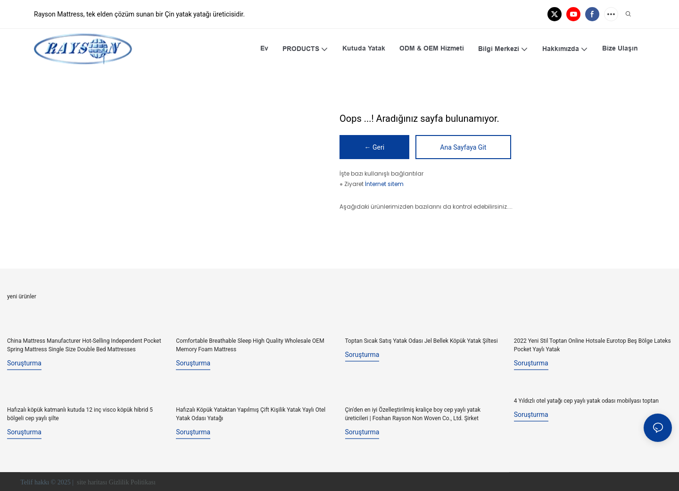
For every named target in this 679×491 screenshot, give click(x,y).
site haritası (91, 481)
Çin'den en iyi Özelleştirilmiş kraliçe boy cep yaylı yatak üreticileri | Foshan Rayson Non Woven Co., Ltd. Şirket (413, 413)
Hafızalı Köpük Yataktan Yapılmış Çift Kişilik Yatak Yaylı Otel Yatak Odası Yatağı (250, 413)
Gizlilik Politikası (133, 481)
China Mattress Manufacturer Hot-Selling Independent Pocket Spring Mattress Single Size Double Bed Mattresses (84, 345)
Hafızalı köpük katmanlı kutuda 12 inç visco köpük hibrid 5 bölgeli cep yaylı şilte (80, 413)
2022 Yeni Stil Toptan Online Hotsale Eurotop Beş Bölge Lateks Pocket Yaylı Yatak (592, 345)
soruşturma (24, 363)
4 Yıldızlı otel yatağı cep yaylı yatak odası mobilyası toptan (586, 400)
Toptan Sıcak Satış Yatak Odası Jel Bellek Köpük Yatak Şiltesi (421, 341)
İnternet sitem (384, 184)
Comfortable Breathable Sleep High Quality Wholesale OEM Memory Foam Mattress (250, 345)
